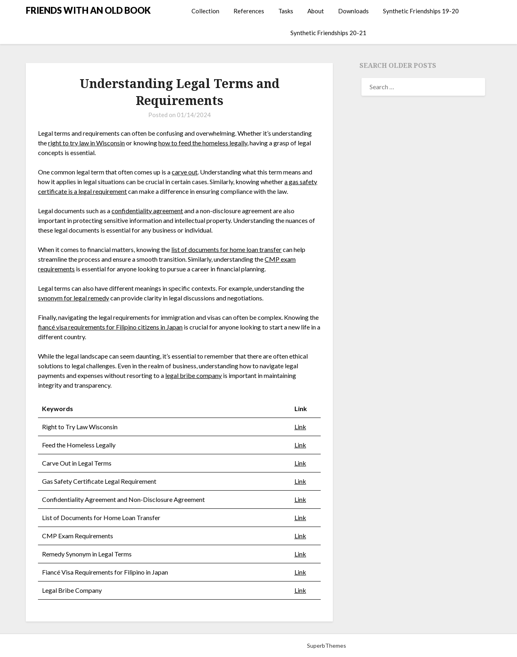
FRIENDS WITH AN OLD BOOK (88, 10)
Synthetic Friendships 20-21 (328, 32)
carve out (185, 172)
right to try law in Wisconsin (86, 143)
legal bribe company (193, 375)
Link (300, 426)
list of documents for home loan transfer (226, 249)
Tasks (285, 11)
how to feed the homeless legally (202, 143)
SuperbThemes (326, 645)
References (248, 11)
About (315, 11)
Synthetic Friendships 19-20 (421, 11)
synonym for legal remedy (73, 298)
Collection (205, 11)
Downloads (353, 11)
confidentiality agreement (147, 210)
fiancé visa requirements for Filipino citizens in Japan (110, 327)
